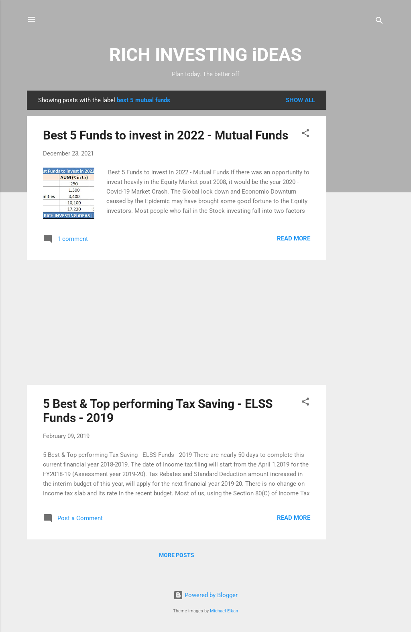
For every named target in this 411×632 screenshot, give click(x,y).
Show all (300, 100)
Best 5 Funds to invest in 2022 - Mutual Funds (165, 135)
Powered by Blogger (205, 595)
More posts (176, 555)
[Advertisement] (358, 211)
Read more (293, 238)
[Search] (379, 22)
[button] (305, 134)
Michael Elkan (224, 611)
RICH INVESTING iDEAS (205, 54)
